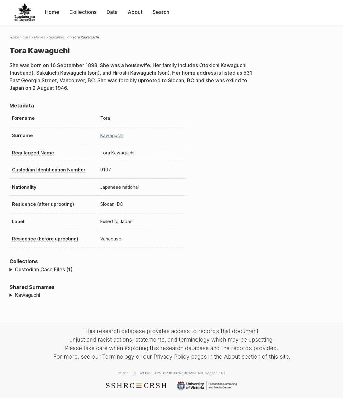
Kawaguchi (111, 135)
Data (112, 12)
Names (39, 37)
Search (161, 12)
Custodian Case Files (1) (44, 269)
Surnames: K (59, 37)
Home (52, 12)
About (135, 12)
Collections (82, 12)
